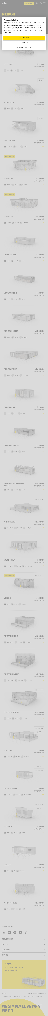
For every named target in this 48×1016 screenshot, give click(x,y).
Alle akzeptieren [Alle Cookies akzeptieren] (24, 38)
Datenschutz (19, 47)
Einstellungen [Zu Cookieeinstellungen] (24, 42)
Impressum (28, 47)
